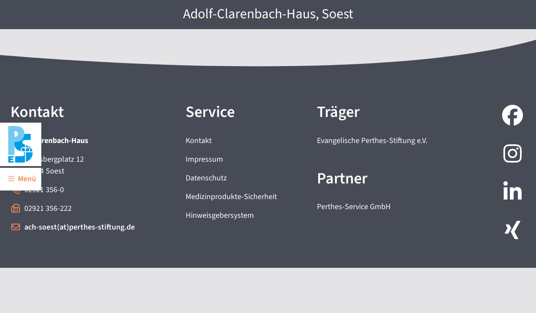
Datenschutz (206, 178)
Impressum (204, 159)
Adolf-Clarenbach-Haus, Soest (268, 14)
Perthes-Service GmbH (354, 206)
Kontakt (199, 140)
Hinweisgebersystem (220, 215)
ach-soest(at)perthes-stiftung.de (79, 227)
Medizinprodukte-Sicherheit (231, 196)
